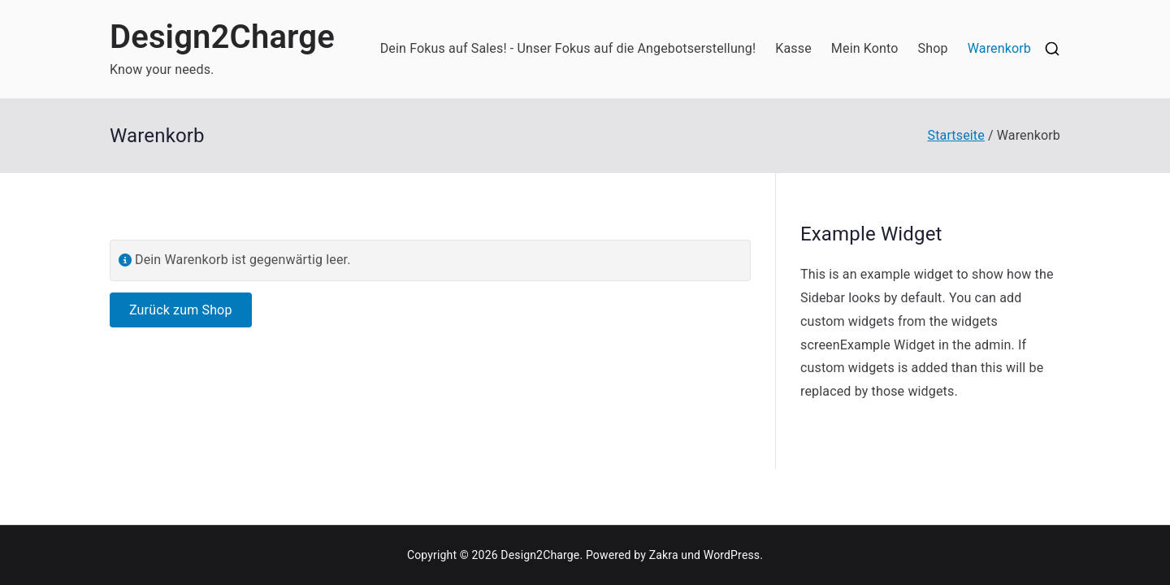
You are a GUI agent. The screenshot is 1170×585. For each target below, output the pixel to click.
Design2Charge (222, 37)
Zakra (663, 554)
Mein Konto (865, 48)
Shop (933, 48)
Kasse (793, 48)
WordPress (732, 554)
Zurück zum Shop (180, 310)
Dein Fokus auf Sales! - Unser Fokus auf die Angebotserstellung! (568, 48)
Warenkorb (999, 48)
